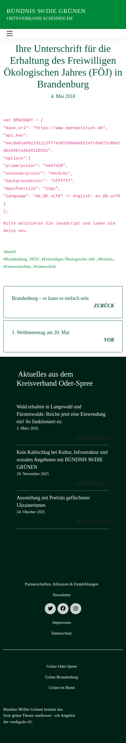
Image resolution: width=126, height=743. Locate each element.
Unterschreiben (18, 266)
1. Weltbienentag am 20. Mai (63, 337)
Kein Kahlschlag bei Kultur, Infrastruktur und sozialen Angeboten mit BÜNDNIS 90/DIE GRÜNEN (62, 459)
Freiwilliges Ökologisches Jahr (69, 259)
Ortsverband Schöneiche (40, 18)
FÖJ (35, 259)
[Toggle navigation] (9, 33)
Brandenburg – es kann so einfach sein (63, 302)
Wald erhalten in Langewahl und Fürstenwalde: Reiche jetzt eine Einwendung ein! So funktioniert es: (61, 414)
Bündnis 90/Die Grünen (46, 10)
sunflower (43, 715)
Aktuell (9, 251)
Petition (106, 259)
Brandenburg (16, 259)
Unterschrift (46, 266)
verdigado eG (21, 722)
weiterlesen (91, 438)
